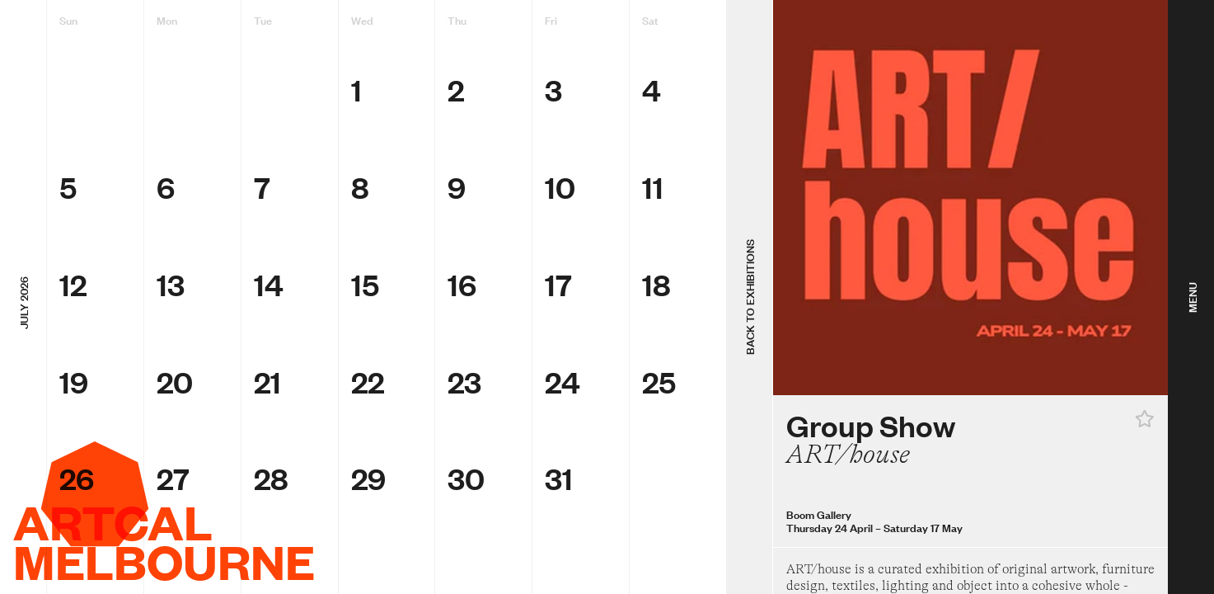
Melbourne (164, 561)
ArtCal (113, 521)
